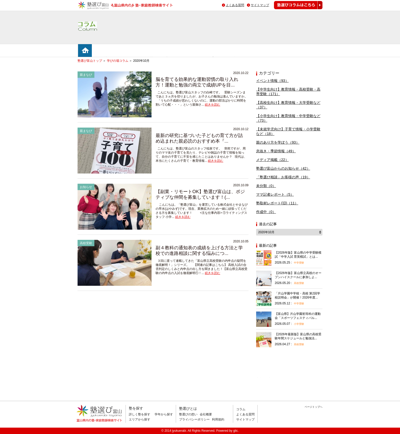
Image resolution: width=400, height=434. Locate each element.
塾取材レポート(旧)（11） (277, 203)
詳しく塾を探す (139, 414)
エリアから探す (139, 419)
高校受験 (299, 283)
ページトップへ (313, 406)
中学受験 (299, 262)
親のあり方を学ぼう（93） (277, 142)
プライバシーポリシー (194, 419)
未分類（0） (266, 186)
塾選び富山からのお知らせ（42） (283, 168)
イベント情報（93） (272, 81)
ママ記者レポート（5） (275, 194)
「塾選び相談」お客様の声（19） (283, 177)
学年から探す (164, 414)
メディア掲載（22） (272, 160)
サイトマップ (260, 5)
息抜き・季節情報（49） (276, 151)
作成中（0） (266, 212)
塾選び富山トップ (90, 61)
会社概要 (206, 414)
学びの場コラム (117, 61)
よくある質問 (235, 5)
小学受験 (299, 324)
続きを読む (212, 104)
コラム (240, 409)
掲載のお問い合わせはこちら (287, 425)
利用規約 (218, 419)
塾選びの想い (188, 414)
